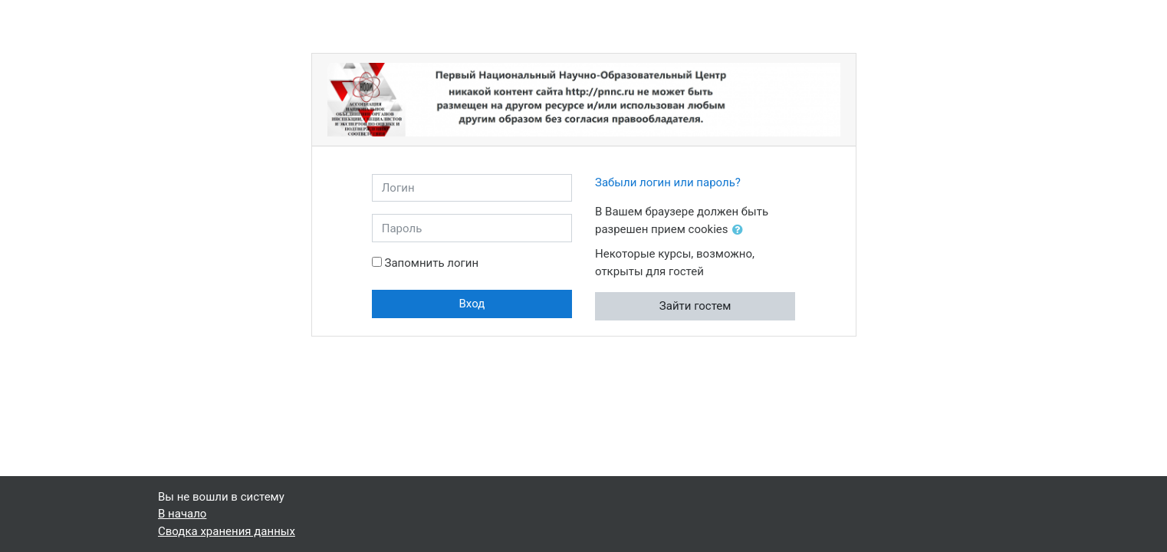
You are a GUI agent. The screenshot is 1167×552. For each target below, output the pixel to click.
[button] (741, 230)
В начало (182, 514)
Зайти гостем (695, 306)
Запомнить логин (431, 263)
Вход (472, 303)
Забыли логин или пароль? (668, 182)
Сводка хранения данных (226, 531)
